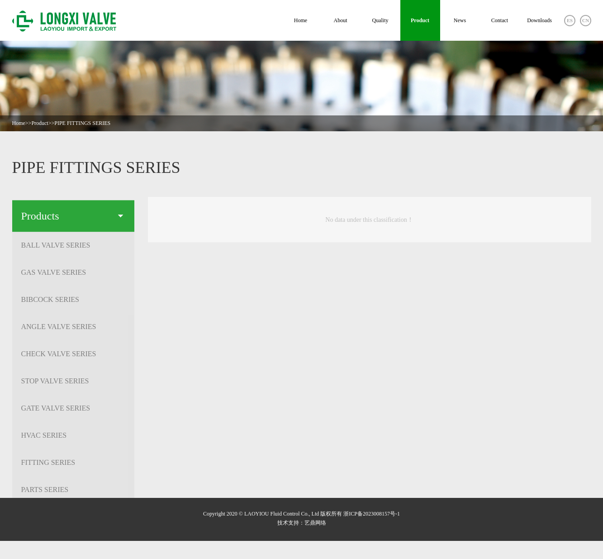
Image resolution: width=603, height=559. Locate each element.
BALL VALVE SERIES (71, 248)
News (460, 20)
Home (300, 20)
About (340, 20)
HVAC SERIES (71, 438)
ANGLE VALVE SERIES (71, 329)
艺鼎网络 (315, 523)
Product (420, 20)
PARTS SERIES (71, 492)
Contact (499, 20)
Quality (380, 20)
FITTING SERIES (71, 465)
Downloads (539, 20)
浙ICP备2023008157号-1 (371, 514)
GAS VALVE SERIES (71, 275)
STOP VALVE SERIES (71, 383)
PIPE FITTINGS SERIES (82, 123)
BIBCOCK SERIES (71, 302)
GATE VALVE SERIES (71, 411)
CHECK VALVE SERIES (71, 356)
